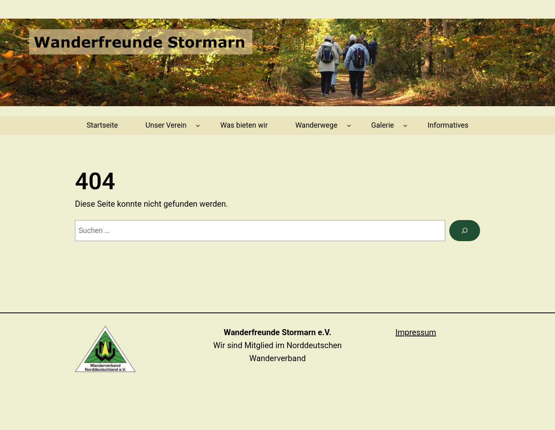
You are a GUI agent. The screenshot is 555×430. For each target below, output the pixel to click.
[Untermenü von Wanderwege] (349, 125)
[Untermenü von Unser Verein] (198, 125)
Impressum (415, 332)
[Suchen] (464, 230)
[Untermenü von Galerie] (405, 125)
